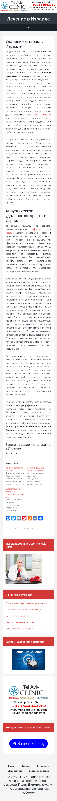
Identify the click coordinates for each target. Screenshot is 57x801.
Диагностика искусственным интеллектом (26, 603)
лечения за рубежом (35, 790)
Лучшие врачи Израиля (17, 616)
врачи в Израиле (42, 114)
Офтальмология (25, 528)
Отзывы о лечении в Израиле (20, 622)
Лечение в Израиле (28, 18)
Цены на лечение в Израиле (19, 628)
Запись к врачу (28, 743)
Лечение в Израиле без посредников (24, 609)
